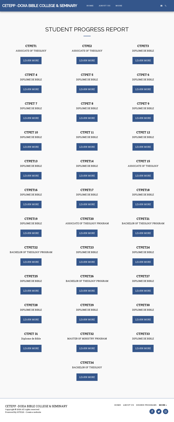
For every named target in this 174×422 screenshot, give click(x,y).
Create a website (33, 412)
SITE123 (20, 412)
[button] (153, 6)
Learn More (31, 60)
